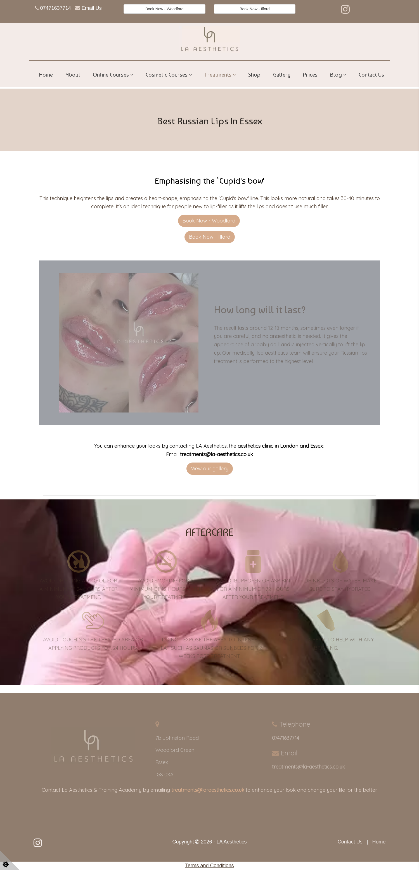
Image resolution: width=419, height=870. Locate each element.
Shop (254, 74)
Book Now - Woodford (164, 9)
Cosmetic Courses (167, 74)
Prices (310, 74)
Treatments (217, 74)
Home (46, 74)
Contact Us (371, 74)
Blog (336, 74)
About (72, 74)
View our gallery (209, 468)
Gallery (281, 74)
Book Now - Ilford (254, 9)
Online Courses (111, 74)
